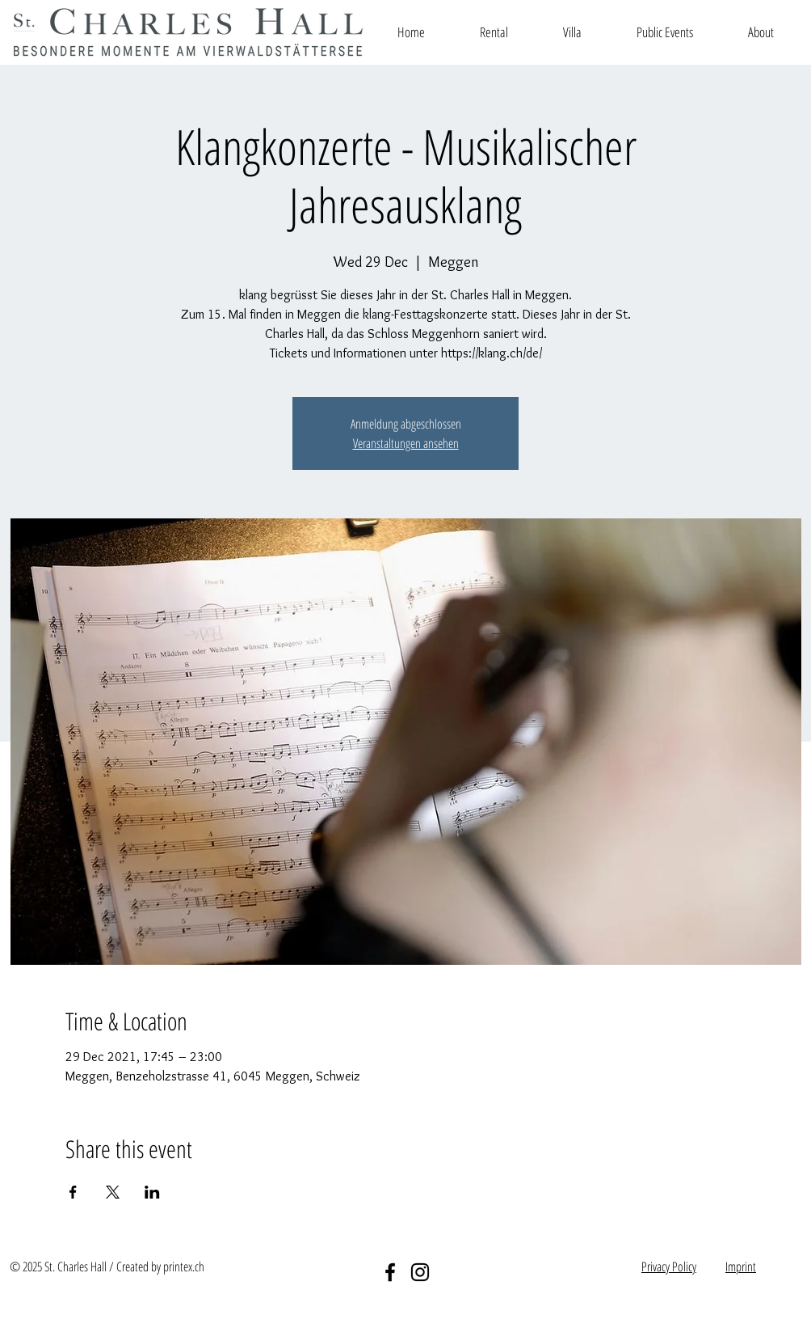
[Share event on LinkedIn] (152, 1192)
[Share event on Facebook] (73, 1192)
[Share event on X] (112, 1192)
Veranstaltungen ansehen (406, 443)
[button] (494, 32)
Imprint (740, 1266)
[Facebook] (390, 1272)
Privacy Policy (668, 1266)
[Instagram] (420, 1272)
